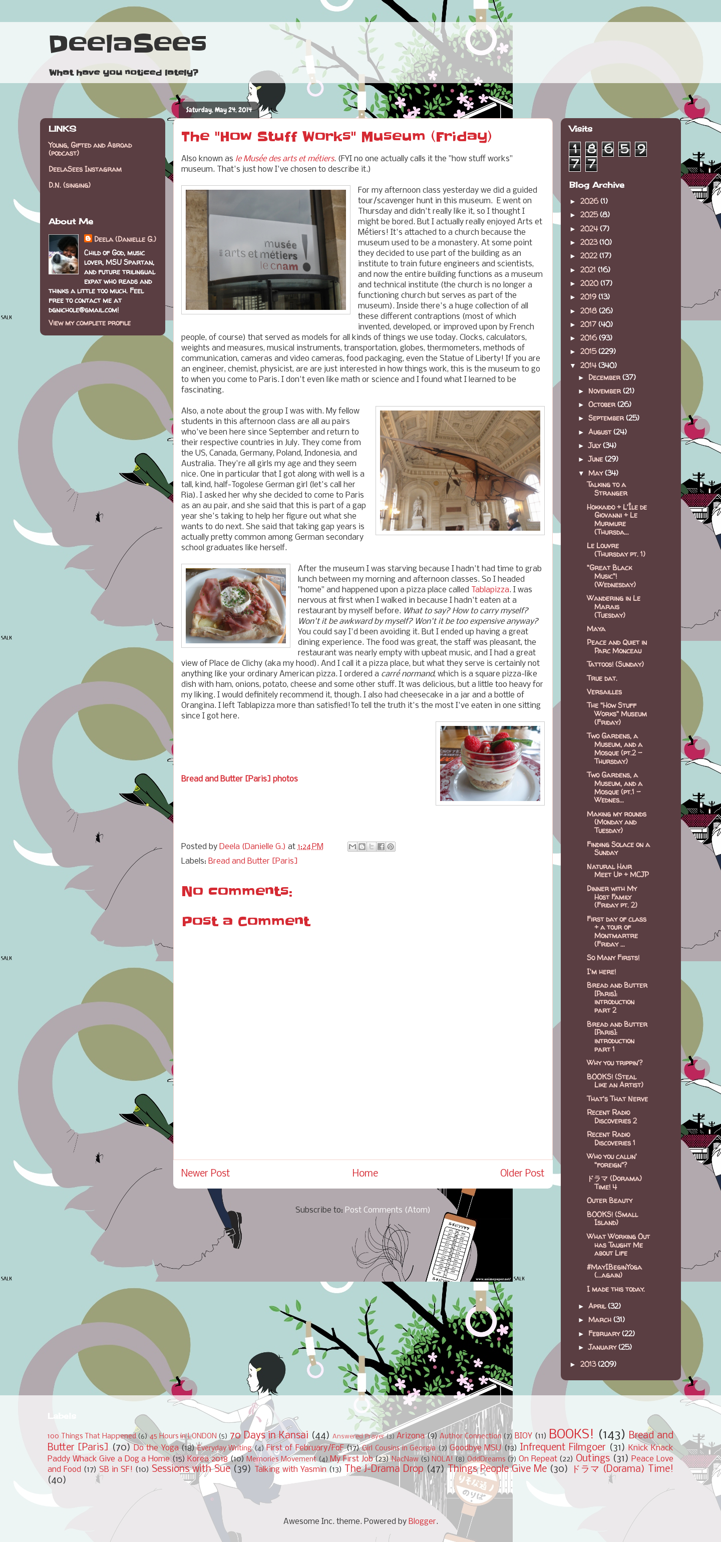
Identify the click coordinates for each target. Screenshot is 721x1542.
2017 (589, 324)
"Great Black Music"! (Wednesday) (611, 576)
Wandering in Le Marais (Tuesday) (613, 606)
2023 (589, 242)
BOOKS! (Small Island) (612, 1219)
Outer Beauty (609, 1200)
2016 (589, 337)
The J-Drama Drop (384, 1469)
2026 (590, 201)
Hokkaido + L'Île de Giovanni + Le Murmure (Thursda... (617, 519)
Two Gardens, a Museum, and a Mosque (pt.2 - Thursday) (614, 748)
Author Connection (471, 1436)
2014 (589, 365)
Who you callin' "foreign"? (612, 1160)
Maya (596, 628)
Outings (593, 1459)
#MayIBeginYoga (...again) (614, 1271)
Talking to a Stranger (607, 489)
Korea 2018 (207, 1459)
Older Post (522, 1174)
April (598, 1306)
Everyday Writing (224, 1448)
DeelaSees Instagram (85, 169)
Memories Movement (281, 1459)
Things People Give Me (497, 1469)
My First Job (351, 1459)
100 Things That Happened (92, 1436)
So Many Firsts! (613, 957)
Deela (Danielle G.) (125, 239)
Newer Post (205, 1174)
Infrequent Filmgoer (563, 1448)
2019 (589, 296)
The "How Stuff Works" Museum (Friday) (617, 713)
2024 (590, 228)
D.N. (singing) (70, 185)
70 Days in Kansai (269, 1436)
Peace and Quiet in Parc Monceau (617, 646)
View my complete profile (90, 322)
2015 (589, 351)
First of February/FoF (305, 1448)
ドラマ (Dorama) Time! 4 (614, 1183)
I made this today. (616, 1289)
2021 (589, 269)
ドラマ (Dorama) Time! (622, 1469)
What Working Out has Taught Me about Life (618, 1245)
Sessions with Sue (191, 1469)
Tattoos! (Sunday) (615, 664)
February (605, 1333)
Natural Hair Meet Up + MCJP (618, 871)
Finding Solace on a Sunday (618, 849)
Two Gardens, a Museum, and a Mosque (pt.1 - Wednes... (614, 787)
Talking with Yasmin (290, 1469)
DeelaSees (127, 44)
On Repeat (538, 1459)
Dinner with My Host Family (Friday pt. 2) (612, 897)
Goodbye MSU (475, 1448)
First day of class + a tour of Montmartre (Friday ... (616, 931)
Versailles (604, 691)
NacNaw (405, 1459)
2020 (590, 283)
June (596, 459)
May (596, 473)
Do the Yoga (156, 1448)
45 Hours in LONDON (183, 1436)
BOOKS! (571, 1435)
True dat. (602, 678)
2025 (590, 214)
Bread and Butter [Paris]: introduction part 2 (617, 997)
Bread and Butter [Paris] (253, 861)
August (600, 432)
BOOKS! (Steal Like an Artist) (615, 1081)
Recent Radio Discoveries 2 (612, 1116)
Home (365, 1174)
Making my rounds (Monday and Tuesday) (616, 822)
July (595, 445)
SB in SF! (116, 1469)
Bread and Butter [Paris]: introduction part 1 (617, 1036)
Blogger (422, 1521)
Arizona (411, 1436)
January (603, 1347)
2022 (589, 255)
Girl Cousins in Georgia (399, 1448)
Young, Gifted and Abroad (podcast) (90, 149)
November (605, 391)
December (605, 377)
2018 (589, 310)
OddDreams (486, 1459)
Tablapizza (490, 590)
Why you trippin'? (614, 1062)
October (602, 404)
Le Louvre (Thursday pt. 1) (616, 550)
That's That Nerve (617, 1098)
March (600, 1319)
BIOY (523, 1436)
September (607, 418)
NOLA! (442, 1459)
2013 (589, 1364)
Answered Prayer (358, 1436)
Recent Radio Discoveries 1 (611, 1138)
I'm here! (601, 971)
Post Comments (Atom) (388, 1210)
